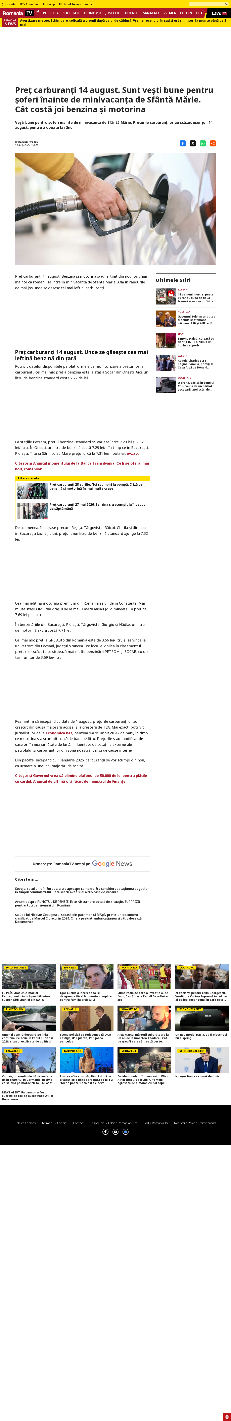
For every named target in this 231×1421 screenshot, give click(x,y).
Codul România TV (155, 1123)
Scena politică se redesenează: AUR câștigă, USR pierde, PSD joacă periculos (85, 1038)
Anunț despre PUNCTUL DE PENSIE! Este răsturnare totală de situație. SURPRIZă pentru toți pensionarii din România (77, 903)
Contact (78, 1123)
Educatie (131, 13)
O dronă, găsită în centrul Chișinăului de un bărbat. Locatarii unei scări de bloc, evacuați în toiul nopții (196, 386)
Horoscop (48, 4)
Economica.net (59, 733)
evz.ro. (133, 453)
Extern (186, 13)
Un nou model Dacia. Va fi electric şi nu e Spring (201, 1036)
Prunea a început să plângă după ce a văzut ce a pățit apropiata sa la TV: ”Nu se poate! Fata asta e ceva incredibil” (86, 1080)
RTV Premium (29, 4)
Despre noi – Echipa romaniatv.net (113, 1123)
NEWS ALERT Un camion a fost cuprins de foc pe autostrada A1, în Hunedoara (27, 1096)
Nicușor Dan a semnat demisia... (198, 1076)
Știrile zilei (9, 4)
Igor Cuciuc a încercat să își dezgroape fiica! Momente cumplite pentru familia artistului (86, 996)
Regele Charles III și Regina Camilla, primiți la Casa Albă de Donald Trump (196, 364)
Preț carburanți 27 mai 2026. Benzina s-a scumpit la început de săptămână (97, 506)
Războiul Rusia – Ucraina (75, 4)
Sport (182, 333)
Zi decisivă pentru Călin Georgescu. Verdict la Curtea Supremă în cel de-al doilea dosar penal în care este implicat (201, 996)
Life (199, 13)
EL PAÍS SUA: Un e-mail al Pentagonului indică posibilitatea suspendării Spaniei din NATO (26, 996)
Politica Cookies (25, 1123)
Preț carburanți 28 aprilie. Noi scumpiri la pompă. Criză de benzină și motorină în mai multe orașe (96, 486)
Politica (51, 13)
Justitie (112, 13)
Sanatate (151, 13)
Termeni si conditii (54, 1123)
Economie (92, 13)
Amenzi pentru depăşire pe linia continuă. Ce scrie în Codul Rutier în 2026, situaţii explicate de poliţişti (27, 1038)
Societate (71, 13)
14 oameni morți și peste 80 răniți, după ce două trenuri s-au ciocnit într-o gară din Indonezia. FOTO (196, 298)
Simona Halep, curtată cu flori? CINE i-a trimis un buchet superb (196, 342)
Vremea (170, 13)
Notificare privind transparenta (195, 1123)
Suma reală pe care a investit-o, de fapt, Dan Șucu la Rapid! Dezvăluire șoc (143, 996)
